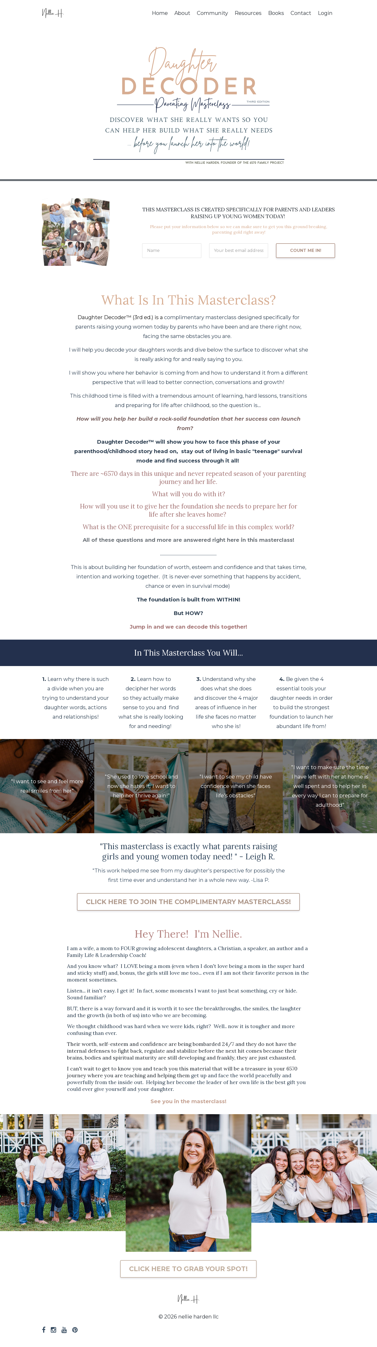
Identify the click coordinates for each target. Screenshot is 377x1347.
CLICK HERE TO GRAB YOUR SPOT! (188, 1269)
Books (276, 13)
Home (160, 13)
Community (212, 13)
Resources (248, 13)
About (182, 13)
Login (325, 13)
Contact (301, 13)
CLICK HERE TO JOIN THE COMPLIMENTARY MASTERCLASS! (188, 902)
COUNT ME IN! (305, 250)
